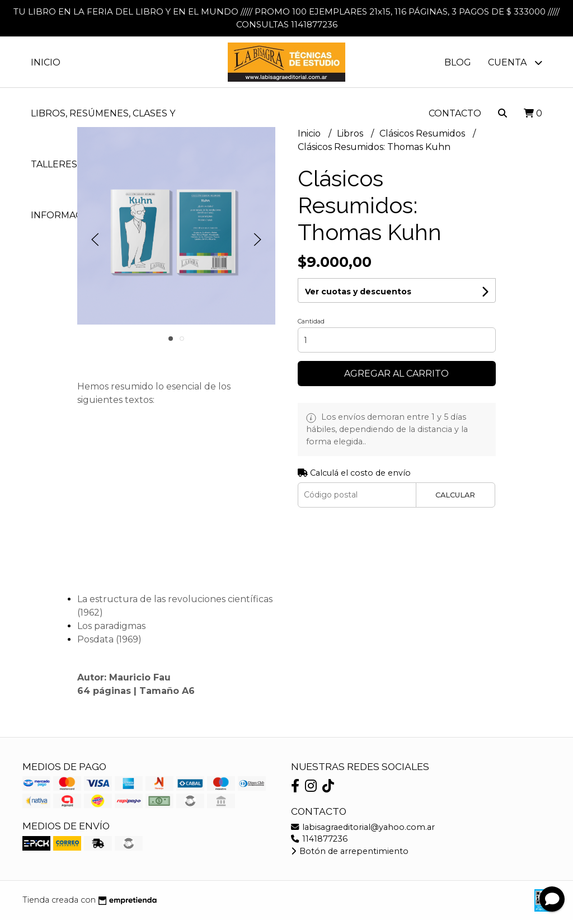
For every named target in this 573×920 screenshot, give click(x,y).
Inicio (45, 62)
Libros (351, 133)
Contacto (455, 113)
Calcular (455, 495)
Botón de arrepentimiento (349, 851)
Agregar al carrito (396, 373)
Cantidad (311, 321)
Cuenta (515, 62)
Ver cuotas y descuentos (358, 292)
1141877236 (319, 839)
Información (73, 215)
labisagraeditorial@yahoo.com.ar (363, 827)
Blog (457, 62)
